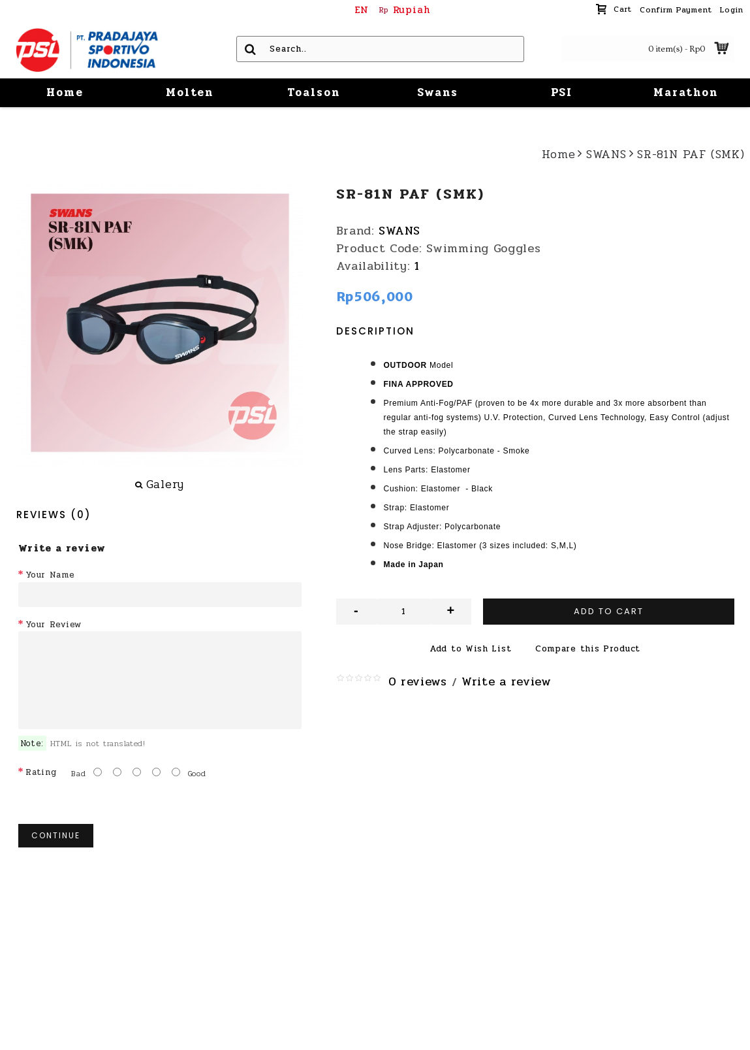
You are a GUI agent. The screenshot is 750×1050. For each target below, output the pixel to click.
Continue (55, 835)
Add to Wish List (470, 648)
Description (375, 331)
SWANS (399, 230)
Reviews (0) (53, 514)
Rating (40, 772)
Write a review (506, 681)
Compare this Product (587, 648)
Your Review (53, 624)
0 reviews (417, 681)
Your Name (49, 575)
